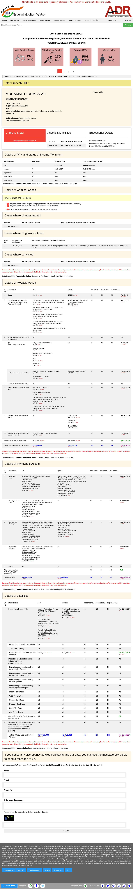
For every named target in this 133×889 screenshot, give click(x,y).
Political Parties (59, 20)
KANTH (47, 76)
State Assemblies (29, 20)
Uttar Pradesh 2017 (19, 76)
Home (4, 20)
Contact (47, 870)
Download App (76, 886)
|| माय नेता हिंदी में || (91, 20)
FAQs (68, 870)
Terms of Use (58, 870)
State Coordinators (34, 870)
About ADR (112, 20)
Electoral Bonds (75, 20)
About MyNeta (125, 20)
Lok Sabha (14, 20)
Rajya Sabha (45, 20)
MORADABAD (35, 76)
